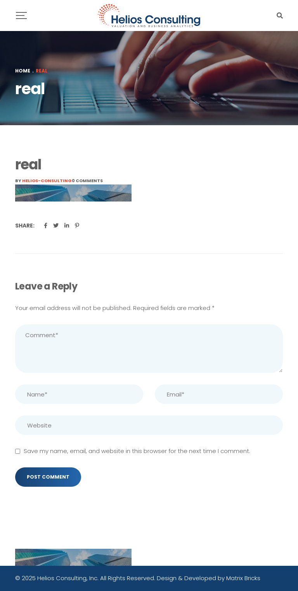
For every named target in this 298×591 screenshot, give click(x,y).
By (43, 180)
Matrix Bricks (243, 578)
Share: (25, 225)
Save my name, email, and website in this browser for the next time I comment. (137, 451)
